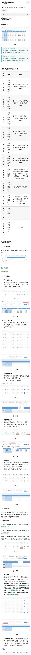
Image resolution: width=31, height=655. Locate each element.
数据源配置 (4, 272)
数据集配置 (4, 268)
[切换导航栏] (2, 2)
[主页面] (2, 7)
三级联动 (20, 227)
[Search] (28, 2)
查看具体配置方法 (24, 539)
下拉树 (21, 213)
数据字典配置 (5, 527)
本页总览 (5, 14)
